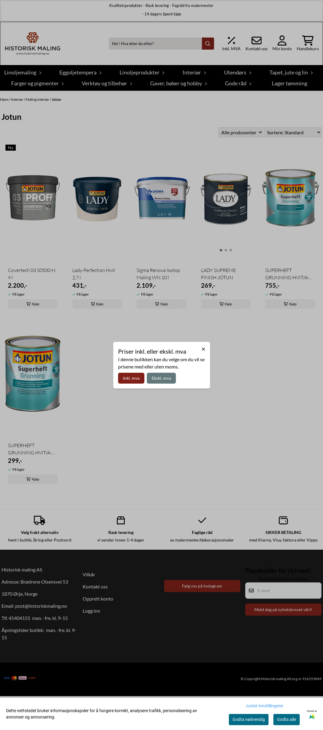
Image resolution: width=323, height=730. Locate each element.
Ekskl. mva (161, 378)
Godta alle (286, 719)
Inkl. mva (131, 378)
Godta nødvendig (248, 719)
